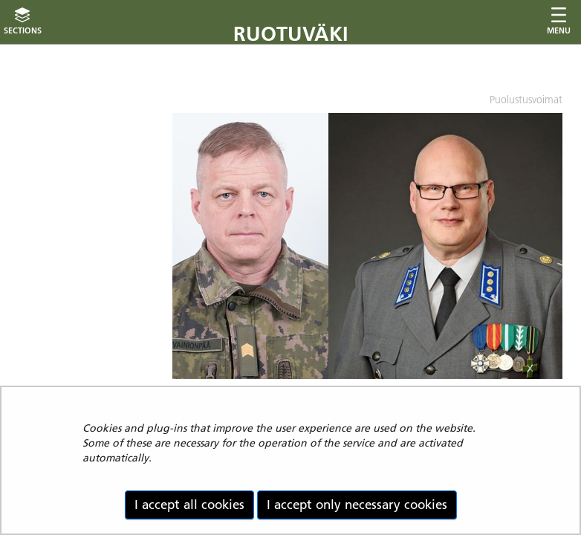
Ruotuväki (290, 34)
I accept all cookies (189, 504)
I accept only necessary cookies (357, 504)
